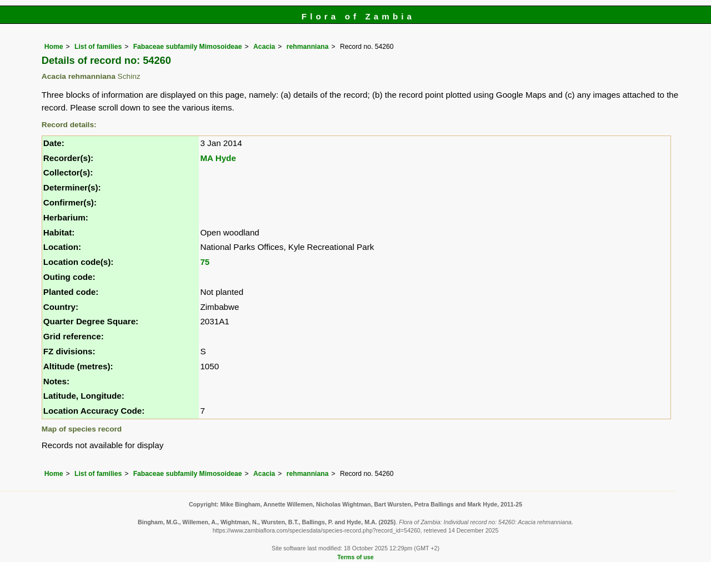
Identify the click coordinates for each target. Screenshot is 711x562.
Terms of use (355, 557)
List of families (98, 47)
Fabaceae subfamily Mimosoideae (187, 47)
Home (53, 47)
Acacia (264, 47)
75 (204, 262)
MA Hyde (218, 158)
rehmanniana (308, 47)
